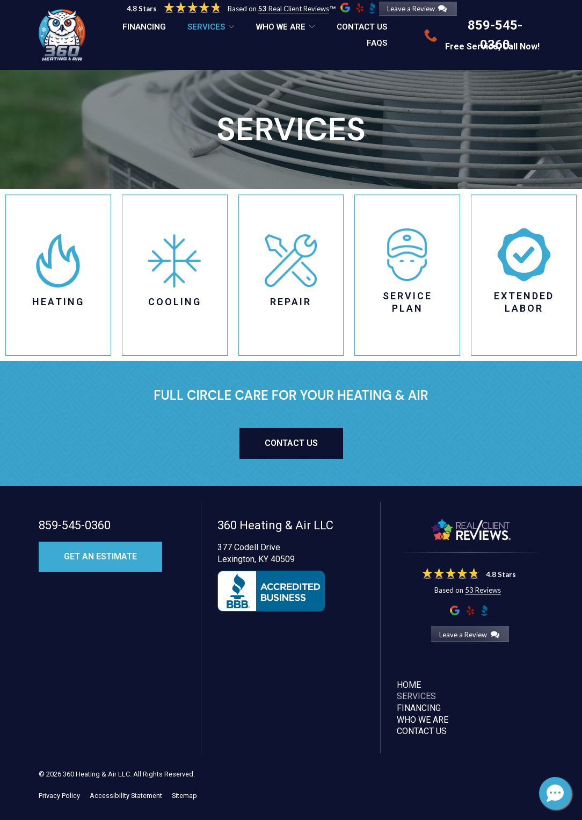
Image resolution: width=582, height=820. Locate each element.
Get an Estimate (100, 556)
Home (409, 685)
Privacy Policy (59, 796)
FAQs (377, 43)
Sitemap (184, 796)
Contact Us (362, 27)
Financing (144, 27)
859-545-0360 (75, 525)
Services (206, 27)
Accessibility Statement (126, 796)
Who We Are (280, 27)
